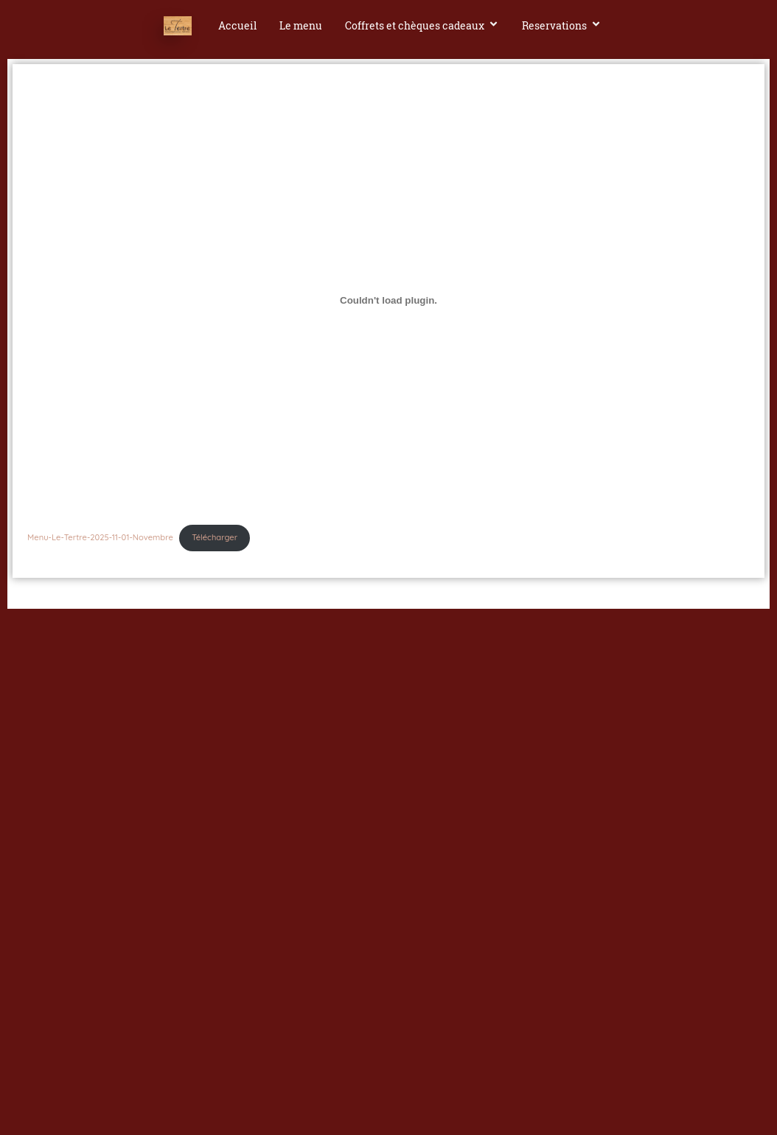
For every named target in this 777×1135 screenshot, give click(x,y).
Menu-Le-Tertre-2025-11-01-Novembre (100, 537)
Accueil (237, 25)
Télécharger (214, 537)
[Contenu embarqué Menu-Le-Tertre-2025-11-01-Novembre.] (388, 300)
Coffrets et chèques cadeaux (422, 25)
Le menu (300, 25)
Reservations (562, 25)
